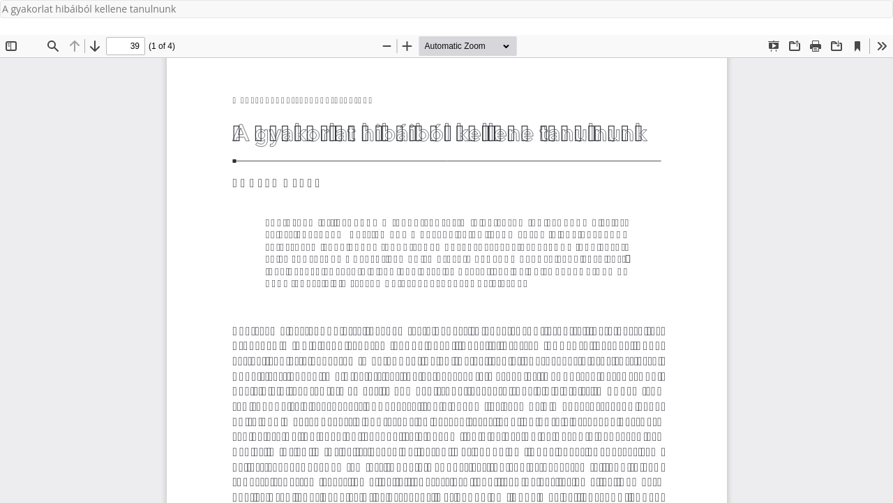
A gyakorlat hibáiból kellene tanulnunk (89, 8)
